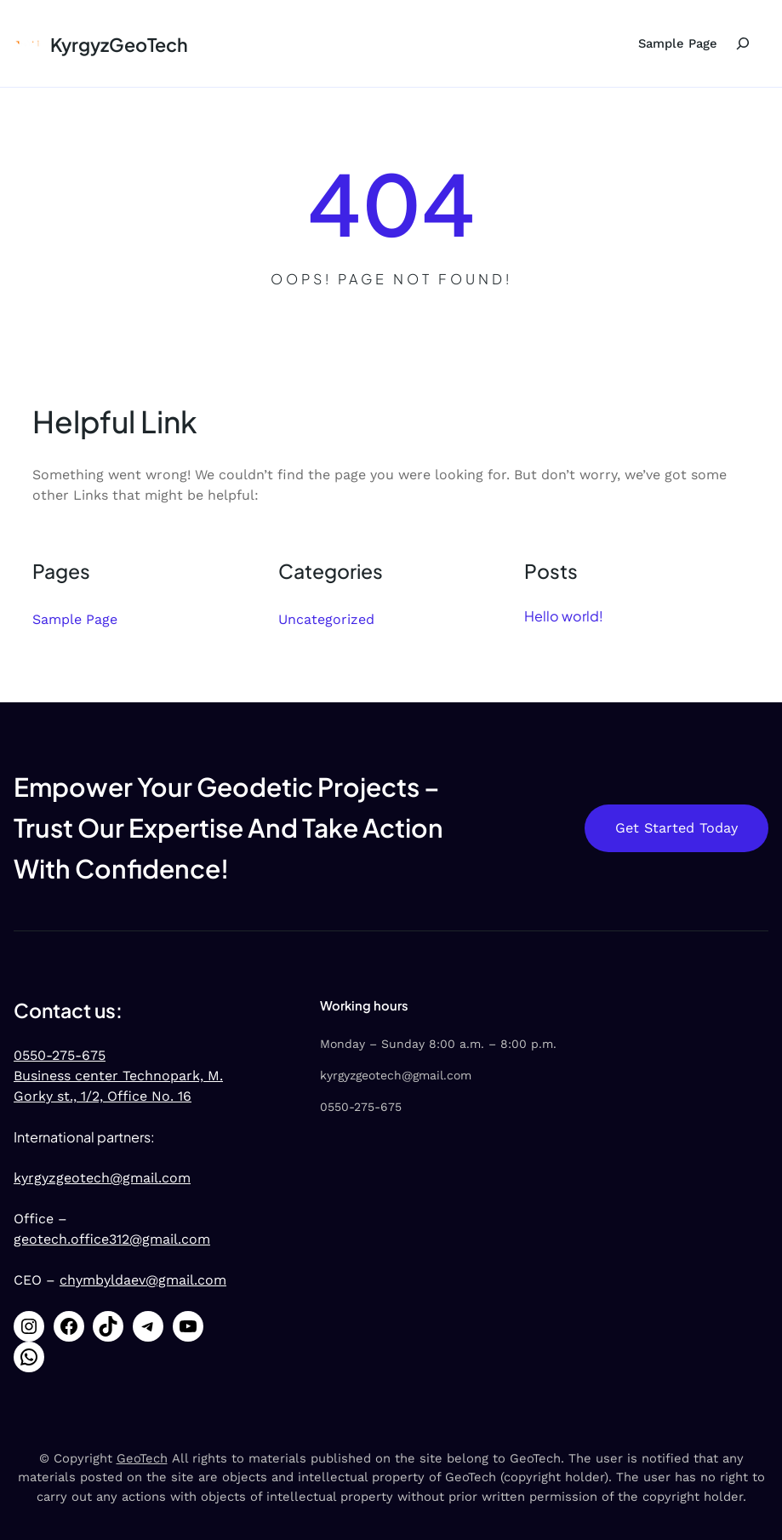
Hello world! (563, 616)
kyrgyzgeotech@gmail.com (102, 1178)
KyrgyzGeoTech (119, 44)
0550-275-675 (60, 1055)
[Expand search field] (742, 43)
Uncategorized (326, 619)
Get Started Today (676, 828)
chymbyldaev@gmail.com (143, 1280)
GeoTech (142, 1458)
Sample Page (677, 43)
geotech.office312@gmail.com (112, 1239)
